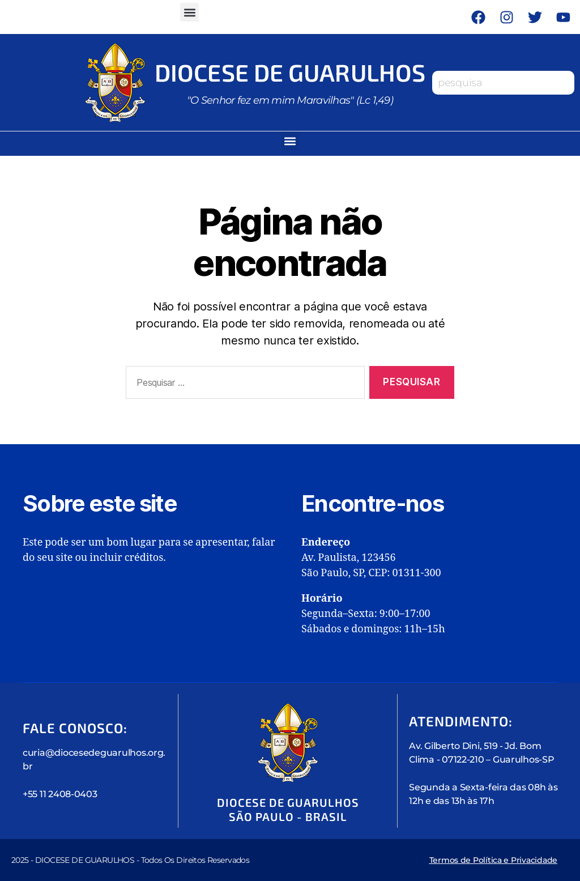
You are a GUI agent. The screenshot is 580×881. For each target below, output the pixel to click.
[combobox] (503, 83)
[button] (189, 12)
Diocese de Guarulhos (290, 72)
